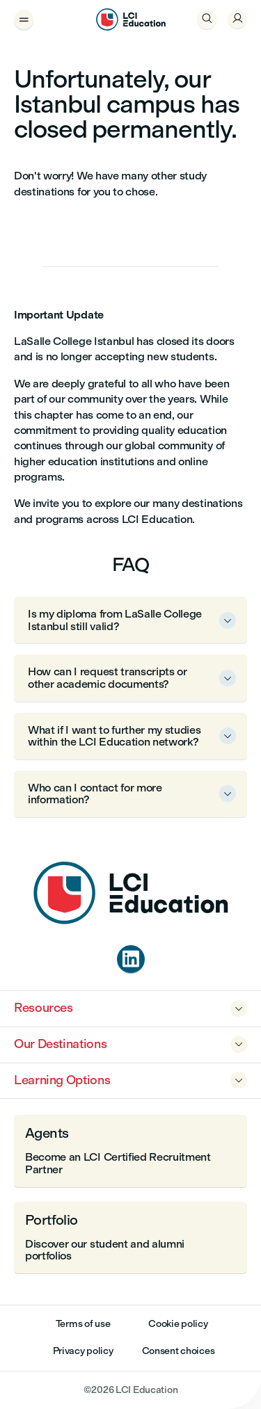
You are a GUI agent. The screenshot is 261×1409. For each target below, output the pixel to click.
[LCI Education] (130, 19)
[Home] (130, 920)
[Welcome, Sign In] (237, 19)
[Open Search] (206, 19)
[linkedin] (131, 959)
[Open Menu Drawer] (23, 19)
